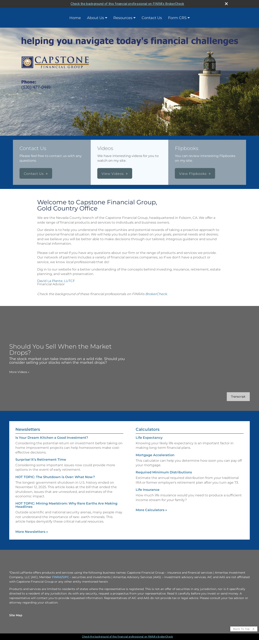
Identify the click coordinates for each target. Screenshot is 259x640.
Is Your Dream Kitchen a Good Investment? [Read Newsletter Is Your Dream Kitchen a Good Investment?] (51, 438)
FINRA (56, 577)
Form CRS (177, 18)
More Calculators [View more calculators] (151, 510)
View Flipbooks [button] (193, 174)
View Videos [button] (113, 174)
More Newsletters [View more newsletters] (31, 532)
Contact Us (152, 18)
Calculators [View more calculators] (147, 429)
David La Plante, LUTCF (56, 281)
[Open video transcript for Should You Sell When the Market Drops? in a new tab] (238, 396)
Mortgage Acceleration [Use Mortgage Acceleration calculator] (155, 455)
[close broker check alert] (226, 3)
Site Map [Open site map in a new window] (15, 615)
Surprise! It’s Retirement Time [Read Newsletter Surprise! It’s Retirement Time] (40, 460)
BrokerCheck (156, 294)
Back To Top (243, 628)
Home (75, 18)
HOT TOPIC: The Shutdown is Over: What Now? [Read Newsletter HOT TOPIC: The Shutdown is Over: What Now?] (55, 477)
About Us (95, 18)
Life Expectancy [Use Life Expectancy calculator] (149, 438)
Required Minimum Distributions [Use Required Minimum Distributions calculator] (164, 472)
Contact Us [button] (34, 174)
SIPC (65, 577)
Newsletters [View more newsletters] (27, 429)
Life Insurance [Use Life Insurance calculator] (147, 490)
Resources (122, 18)
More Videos (19, 372)
